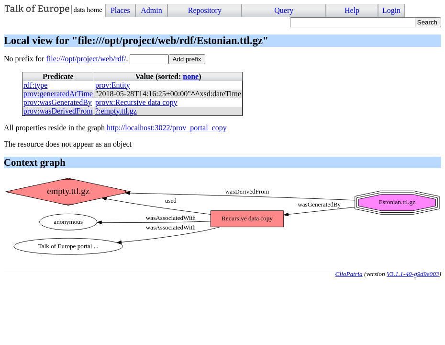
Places (120, 10)
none (191, 76)
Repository (205, 10)
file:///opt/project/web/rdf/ (86, 59)
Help (352, 10)
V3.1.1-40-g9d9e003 (413, 273)
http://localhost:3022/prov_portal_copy (167, 128)
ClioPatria (349, 273)
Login (391, 10)
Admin (151, 10)
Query (283, 10)
